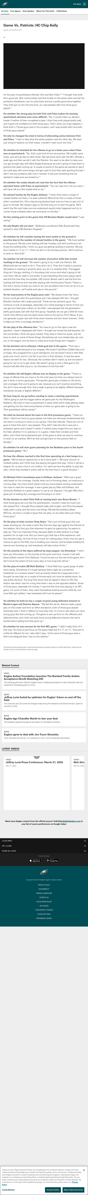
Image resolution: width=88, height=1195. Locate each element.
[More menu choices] (84, 4)
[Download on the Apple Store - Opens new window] (35, 861)
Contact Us (44, 897)
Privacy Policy (44, 885)
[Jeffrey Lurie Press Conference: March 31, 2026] (37, 763)
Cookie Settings (44, 914)
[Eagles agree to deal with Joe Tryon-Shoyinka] (44, 735)
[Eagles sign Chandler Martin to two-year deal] (44, 719)
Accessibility (44, 889)
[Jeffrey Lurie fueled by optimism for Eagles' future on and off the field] (44, 700)
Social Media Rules (44, 901)
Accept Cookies (53, 1190)
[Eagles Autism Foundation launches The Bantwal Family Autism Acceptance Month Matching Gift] (44, 679)
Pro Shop (77, 4)
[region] (44, 1180)
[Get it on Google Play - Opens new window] (52, 862)
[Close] (84, 1170)
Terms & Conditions (44, 893)
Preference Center (44, 918)
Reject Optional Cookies (73, 1190)
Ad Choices (44, 906)
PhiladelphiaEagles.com (69, 821)
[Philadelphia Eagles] (44, 872)
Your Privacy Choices (44, 910)
